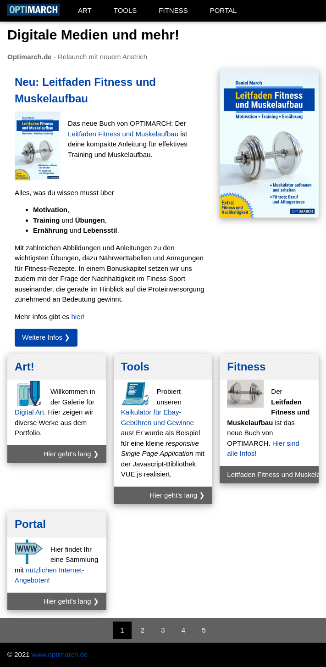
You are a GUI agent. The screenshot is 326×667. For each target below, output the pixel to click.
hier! (77, 316)
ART (85, 10)
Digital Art (29, 412)
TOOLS (125, 10)
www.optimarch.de (60, 654)
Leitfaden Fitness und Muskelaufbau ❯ (273, 474)
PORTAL (223, 10)
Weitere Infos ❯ (46, 337)
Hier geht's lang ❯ (71, 454)
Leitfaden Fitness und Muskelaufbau (123, 134)
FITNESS (173, 10)
